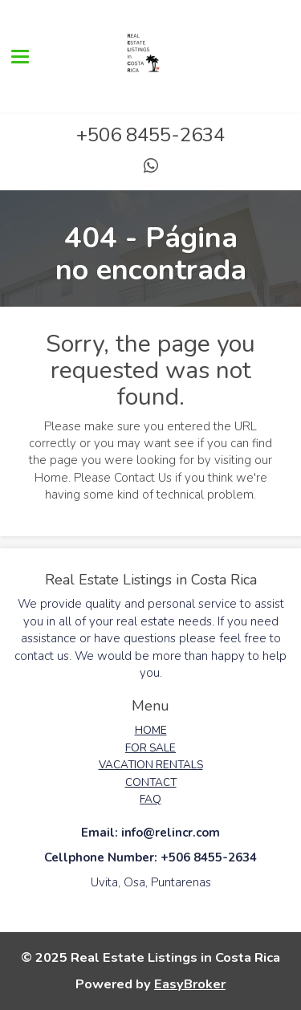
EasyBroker (190, 984)
